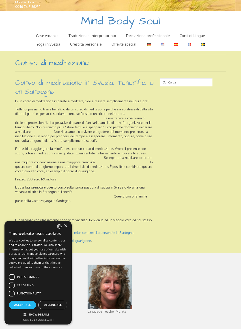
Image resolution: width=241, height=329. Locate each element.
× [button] (65, 226)
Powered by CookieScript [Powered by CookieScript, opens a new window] (38, 319)
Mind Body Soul (120, 21)
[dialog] (38, 273)
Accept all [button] (22, 305)
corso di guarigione (77, 241)
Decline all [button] (53, 305)
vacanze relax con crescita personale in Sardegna (97, 233)
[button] (38, 314)
